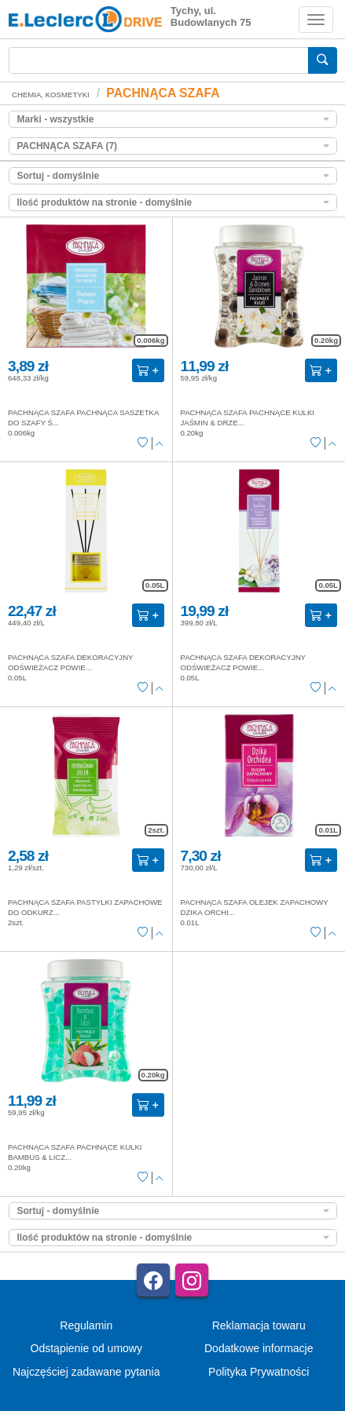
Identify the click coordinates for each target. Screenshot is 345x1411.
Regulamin (86, 1325)
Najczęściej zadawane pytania (86, 1371)
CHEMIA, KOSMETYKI (51, 94)
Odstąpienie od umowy (86, 1348)
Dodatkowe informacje (259, 1348)
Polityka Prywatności (258, 1371)
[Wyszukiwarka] (159, 60)
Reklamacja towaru (259, 1325)
